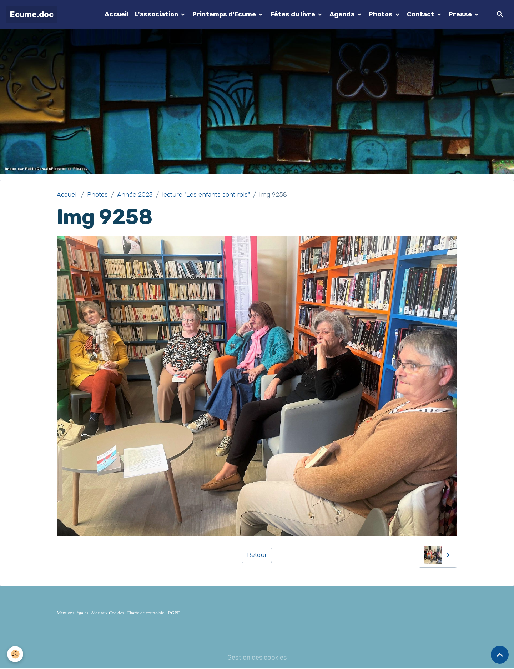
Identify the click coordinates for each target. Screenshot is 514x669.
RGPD (174, 612)
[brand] (31, 14)
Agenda (342, 14)
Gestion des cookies (257, 657)
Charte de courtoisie (145, 612)
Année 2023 (135, 195)
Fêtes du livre (293, 14)
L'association (157, 14)
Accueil (116, 14)
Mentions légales (72, 612)
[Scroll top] (500, 655)
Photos (381, 14)
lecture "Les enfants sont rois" (206, 195)
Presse (461, 14)
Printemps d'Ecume (224, 14)
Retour (257, 555)
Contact (421, 14)
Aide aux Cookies (107, 612)
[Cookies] (15, 654)
